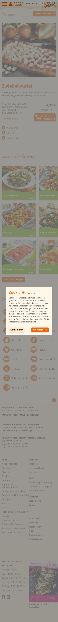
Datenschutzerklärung (26, 321)
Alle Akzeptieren (40, 330)
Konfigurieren (16, 330)
